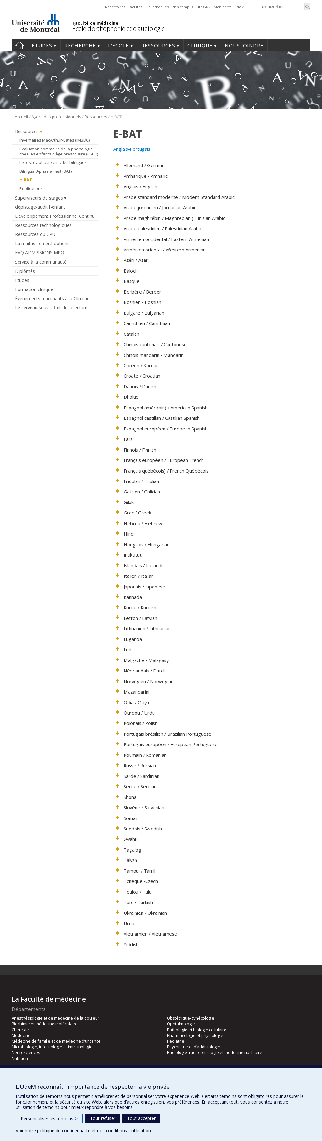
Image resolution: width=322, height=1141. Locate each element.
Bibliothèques (157, 6)
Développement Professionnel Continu (55, 216)
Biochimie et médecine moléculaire (45, 1023)
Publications (31, 188)
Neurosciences (26, 1052)
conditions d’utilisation (128, 1130)
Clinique (200, 45)
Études (42, 45)
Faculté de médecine (95, 23)
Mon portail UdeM (229, 6)
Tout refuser (102, 1118)
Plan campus (182, 6)
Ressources (158, 45)
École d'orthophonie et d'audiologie (118, 28)
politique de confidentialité (64, 1130)
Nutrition (20, 1058)
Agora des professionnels (56, 117)
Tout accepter (141, 1118)
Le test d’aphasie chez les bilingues (53, 162)
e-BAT (25, 180)
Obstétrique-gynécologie (190, 1018)
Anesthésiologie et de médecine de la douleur (55, 1018)
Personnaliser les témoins (49, 1118)
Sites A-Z (203, 6)
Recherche (80, 45)
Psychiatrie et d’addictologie (193, 1046)
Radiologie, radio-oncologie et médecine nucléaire (214, 1052)
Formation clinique (34, 289)
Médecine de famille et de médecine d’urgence (56, 1041)
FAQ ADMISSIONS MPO (39, 253)
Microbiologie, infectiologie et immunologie (52, 1046)
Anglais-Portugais (131, 149)
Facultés (135, 6)
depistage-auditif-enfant (40, 207)
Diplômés (25, 271)
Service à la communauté (41, 262)
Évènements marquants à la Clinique (52, 298)
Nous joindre (244, 45)
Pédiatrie (175, 1041)
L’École (118, 45)
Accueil (19, 45)
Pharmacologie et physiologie (195, 1035)
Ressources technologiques (43, 225)
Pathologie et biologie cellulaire (196, 1029)
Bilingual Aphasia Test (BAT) (45, 171)
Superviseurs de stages (39, 198)
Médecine (21, 1035)
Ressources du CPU (35, 234)
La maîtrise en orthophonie (43, 243)
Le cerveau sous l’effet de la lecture (51, 308)
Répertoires (115, 6)
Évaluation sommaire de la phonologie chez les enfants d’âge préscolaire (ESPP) (58, 151)
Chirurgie (20, 1029)
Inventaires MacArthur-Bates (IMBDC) (54, 140)
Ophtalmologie (181, 1023)
